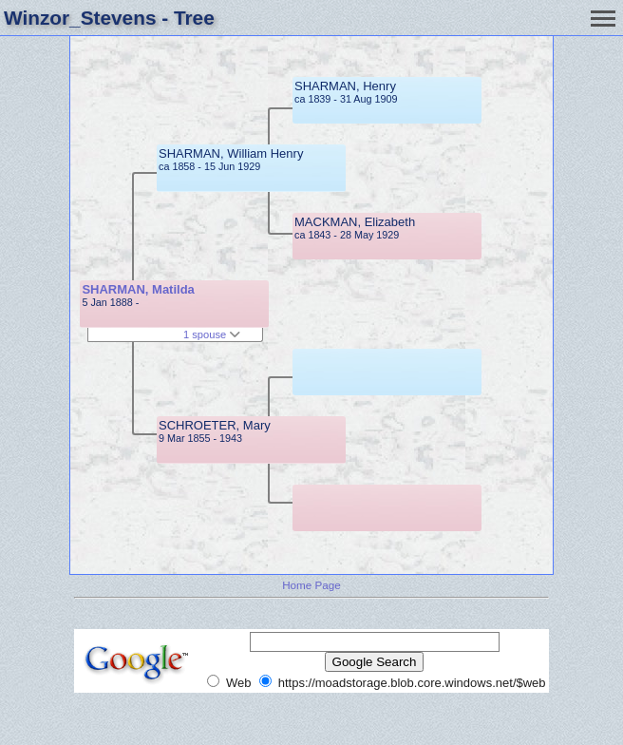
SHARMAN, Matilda (138, 289)
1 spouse (211, 334)
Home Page (311, 585)
